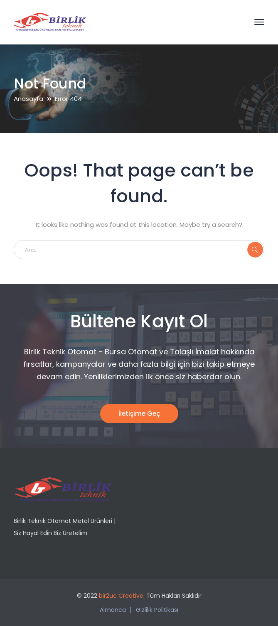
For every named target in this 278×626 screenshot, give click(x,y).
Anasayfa (28, 98)
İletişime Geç (139, 413)
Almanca (113, 610)
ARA (255, 250)
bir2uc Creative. (122, 596)
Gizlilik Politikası (157, 610)
